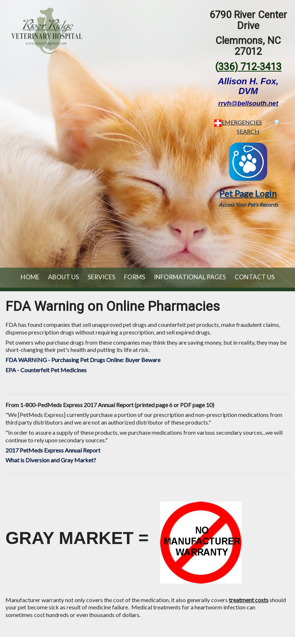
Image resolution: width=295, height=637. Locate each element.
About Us (63, 277)
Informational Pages (190, 277)
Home (30, 277)
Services (101, 277)
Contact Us (255, 277)
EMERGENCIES (238, 122)
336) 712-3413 (250, 67)
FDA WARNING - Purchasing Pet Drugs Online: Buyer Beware (82, 359)
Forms (134, 277)
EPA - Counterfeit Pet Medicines (46, 369)
